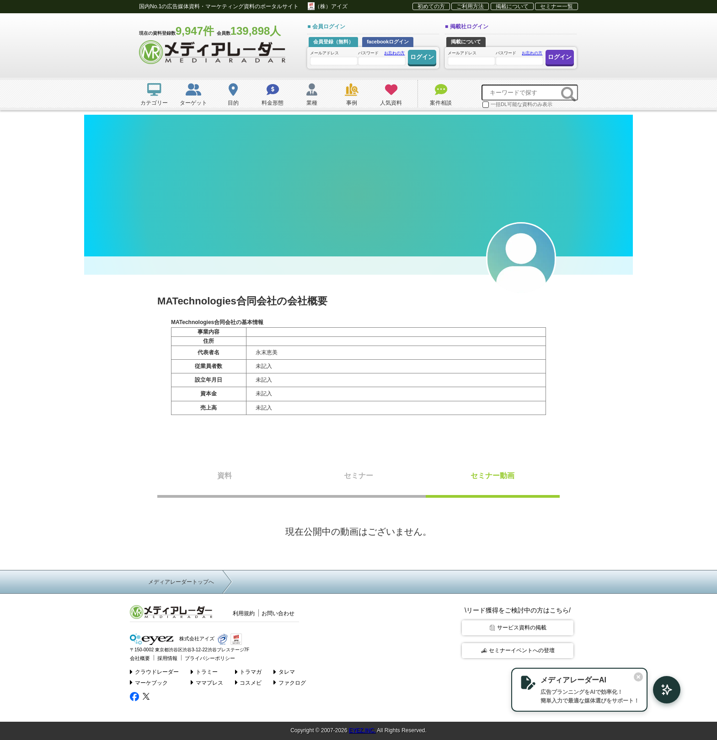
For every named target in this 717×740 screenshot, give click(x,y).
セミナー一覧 (556, 6)
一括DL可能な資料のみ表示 (517, 104)
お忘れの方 (394, 53)
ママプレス (207, 682)
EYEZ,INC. (362, 730)
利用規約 (244, 613)
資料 (224, 475)
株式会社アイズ (172, 639)
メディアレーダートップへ (181, 582)
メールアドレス (333, 58)
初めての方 (431, 6)
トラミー (204, 672)
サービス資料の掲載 (517, 627)
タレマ (284, 672)
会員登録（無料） (333, 41)
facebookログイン (388, 41)
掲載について (512, 6)
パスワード (381, 57)
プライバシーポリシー (210, 658)
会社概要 (140, 658)
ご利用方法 (470, 6)
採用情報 (167, 658)
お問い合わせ (278, 613)
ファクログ (289, 682)
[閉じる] (638, 676)
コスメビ (248, 682)
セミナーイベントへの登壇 (518, 650)
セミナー (358, 475)
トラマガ (248, 672)
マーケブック (149, 682)
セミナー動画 (492, 475)
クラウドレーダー (154, 672)
